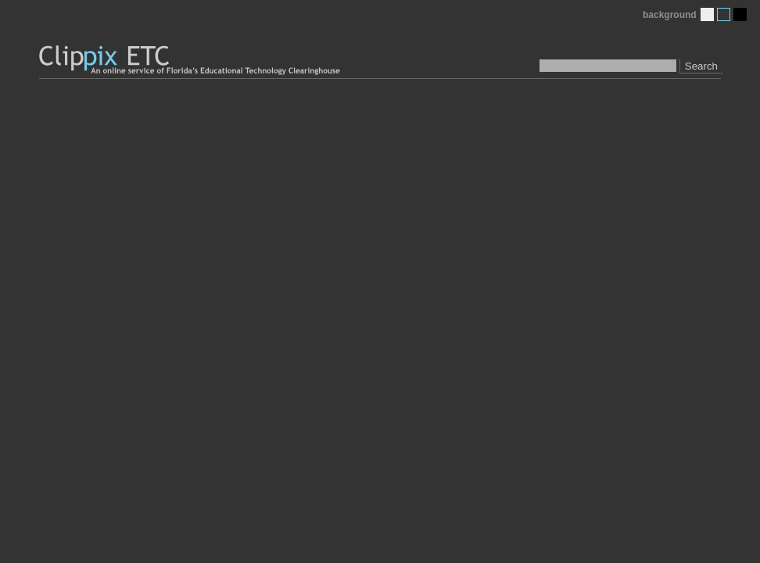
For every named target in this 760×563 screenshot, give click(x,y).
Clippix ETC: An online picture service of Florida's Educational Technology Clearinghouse (190, 60)
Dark (740, 14)
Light (707, 14)
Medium (723, 14)
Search (701, 66)
